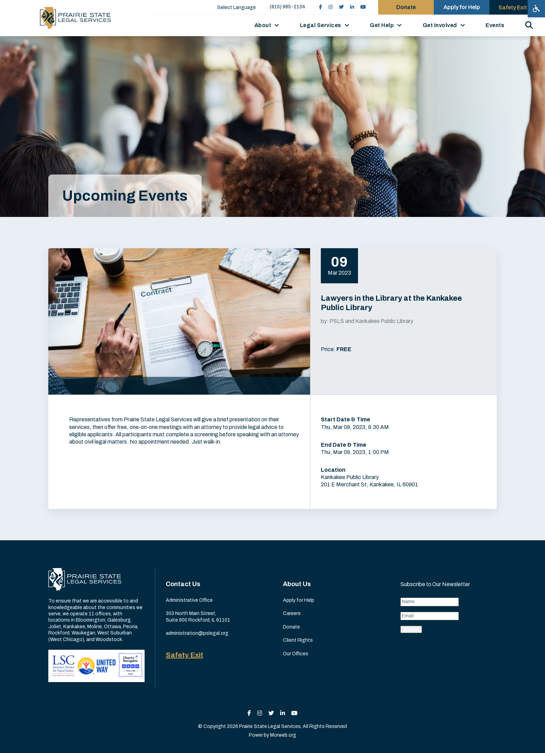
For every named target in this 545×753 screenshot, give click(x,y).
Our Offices (295, 653)
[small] (320, 7)
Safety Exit (184, 655)
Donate (291, 627)
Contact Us (183, 584)
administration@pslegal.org (197, 633)
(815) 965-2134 (287, 6)
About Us (297, 584)
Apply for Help (298, 600)
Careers (292, 613)
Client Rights (298, 640)
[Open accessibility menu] (536, 8)
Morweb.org (283, 735)
